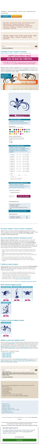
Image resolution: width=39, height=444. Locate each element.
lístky (22, 373)
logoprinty (35, 425)
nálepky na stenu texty (6, 354)
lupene (35, 373)
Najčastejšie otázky (31, 11)
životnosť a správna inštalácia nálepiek (22, 278)
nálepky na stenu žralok (6, 353)
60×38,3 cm (13, 166)
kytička (23, 372)
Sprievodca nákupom (12, 11)
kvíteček (10, 373)
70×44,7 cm (13, 168)
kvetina (30, 372)
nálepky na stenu (16, 284)
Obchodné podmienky (29, 422)
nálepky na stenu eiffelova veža (8, 352)
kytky (21, 372)
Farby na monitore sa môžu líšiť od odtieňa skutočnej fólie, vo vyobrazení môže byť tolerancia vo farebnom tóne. (19, 122)
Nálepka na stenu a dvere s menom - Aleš (22, 361)
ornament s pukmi (6, 302)
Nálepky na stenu (4, 53)
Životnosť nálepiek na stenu (14, 422)
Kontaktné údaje (4, 13)
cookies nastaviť (26, 432)
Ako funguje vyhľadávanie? (7, 48)
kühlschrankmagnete (29, 425)
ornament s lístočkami (5, 322)
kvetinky (26, 372)
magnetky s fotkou (11, 425)
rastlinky (14, 372)
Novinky (11, 53)
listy (17, 373)
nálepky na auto (4, 425)
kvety (33, 372)
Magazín (22, 422)
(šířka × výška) (18, 154)
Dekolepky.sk (4, 11)
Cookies (16, 423)
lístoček (24, 373)
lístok (20, 373)
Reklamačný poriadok (22, 423)
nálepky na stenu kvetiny (10, 347)
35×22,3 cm (13, 161)
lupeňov (31, 373)
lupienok (4, 374)
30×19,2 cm (13, 159)
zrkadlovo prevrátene (15, 192)
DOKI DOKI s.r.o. (20, 417)
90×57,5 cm (13, 171)
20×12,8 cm (13, 156)
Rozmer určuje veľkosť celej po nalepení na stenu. (19, 149)
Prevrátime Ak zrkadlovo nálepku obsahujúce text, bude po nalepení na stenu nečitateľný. (19, 186)
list (15, 373)
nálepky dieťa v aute (20, 425)
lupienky (7, 374)
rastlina (3, 372)
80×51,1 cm (13, 169)
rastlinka (10, 372)
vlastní (12, 173)
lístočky (28, 373)
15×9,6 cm (12, 154)
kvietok (17, 372)
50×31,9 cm (13, 164)
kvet (13, 373)
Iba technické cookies (19, 437)
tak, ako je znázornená (15, 190)
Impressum (30, 423)
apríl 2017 (16, 53)
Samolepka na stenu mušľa (20, 358)
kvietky (7, 373)
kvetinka (4, 373)
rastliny (7, 372)
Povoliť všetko (19, 440)
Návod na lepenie (4, 422)
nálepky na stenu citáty (24, 347)
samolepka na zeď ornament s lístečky (28, 281)
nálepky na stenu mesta (6, 357)
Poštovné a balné (22, 11)
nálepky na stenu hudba (6, 355)
